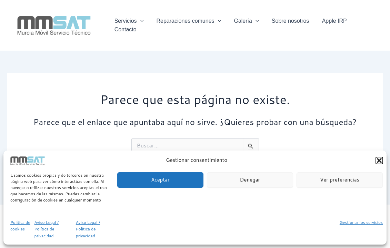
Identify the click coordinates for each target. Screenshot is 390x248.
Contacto (367, 25)
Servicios (134, 25)
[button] (379, 160)
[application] (145, 25)
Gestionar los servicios (361, 222)
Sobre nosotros (290, 25)
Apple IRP (332, 25)
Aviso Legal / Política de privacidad (46, 229)
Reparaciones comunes (192, 25)
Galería (247, 25)
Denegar (250, 179)
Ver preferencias (339, 179)
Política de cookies (20, 225)
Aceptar (160, 179)
